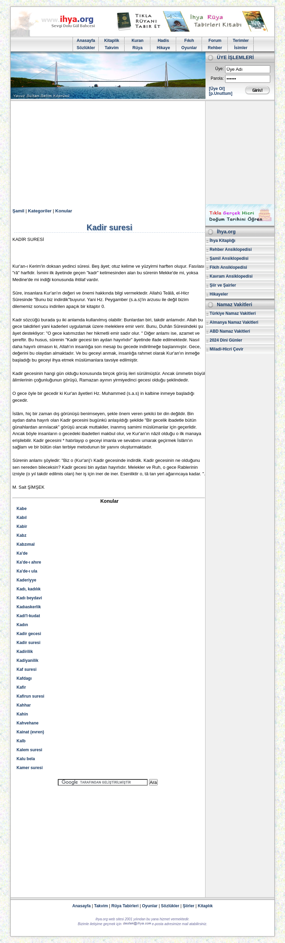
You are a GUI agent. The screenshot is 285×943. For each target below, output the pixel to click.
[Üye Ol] (217, 88)
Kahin (22, 714)
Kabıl (22, 517)
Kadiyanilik (27, 660)
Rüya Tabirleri (125, 905)
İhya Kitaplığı (222, 240)
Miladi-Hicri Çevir (226, 349)
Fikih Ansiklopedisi (228, 267)
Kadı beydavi (29, 598)
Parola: (217, 78)
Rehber (215, 47)
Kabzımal (26, 544)
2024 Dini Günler (226, 340)
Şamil (18, 210)
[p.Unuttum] (220, 93)
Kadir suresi (28, 642)
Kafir (21, 687)
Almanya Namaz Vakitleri (234, 322)
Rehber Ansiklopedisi (231, 249)
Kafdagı (24, 678)
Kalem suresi (29, 749)
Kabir (22, 526)
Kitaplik (111, 40)
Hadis (163, 40)
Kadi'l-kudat (28, 615)
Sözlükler (86, 47)
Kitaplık (205, 905)
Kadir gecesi (29, 633)
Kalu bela (26, 758)
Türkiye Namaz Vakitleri (233, 313)
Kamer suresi (30, 767)
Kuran (137, 40)
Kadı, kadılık (29, 589)
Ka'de (22, 553)
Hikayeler (219, 294)
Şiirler (188, 905)
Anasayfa (86, 40)
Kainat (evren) (30, 732)
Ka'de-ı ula (27, 571)
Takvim (111, 47)
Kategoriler (40, 210)
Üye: (219, 68)
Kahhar (24, 705)
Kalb (21, 741)
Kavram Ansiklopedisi (231, 276)
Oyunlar (189, 47)
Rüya (137, 47)
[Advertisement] (142, 152)
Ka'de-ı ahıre (29, 562)
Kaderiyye (26, 580)
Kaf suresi (26, 669)
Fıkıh (189, 40)
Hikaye (163, 47)
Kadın (22, 624)
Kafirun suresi (30, 696)
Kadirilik (25, 651)
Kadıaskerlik (29, 606)
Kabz (22, 535)
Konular (63, 210)
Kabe (22, 508)
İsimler (240, 47)
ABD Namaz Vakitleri (230, 331)
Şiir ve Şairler (223, 285)
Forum (215, 40)
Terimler (241, 40)
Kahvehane (28, 723)
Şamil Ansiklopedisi (229, 258)
